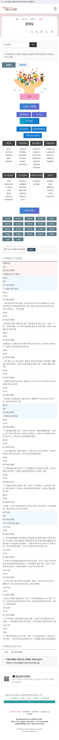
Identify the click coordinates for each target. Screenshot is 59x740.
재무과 (9, 158)
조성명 (33, 106)
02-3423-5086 (8, 340)
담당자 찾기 (35, 712)
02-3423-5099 (8, 464)
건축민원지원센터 (33, 135)
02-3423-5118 (8, 447)
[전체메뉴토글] (55, 8)
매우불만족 (45, 698)
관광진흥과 (50, 161)
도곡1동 (29, 229)
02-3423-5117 (8, 482)
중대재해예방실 (39, 129)
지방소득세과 (22, 164)
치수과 (22, 200)
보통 (28, 698)
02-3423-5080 (8, 270)
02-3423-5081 (8, 285)
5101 (5, 632)
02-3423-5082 (8, 377)
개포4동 (29, 234)
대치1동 (29, 224)
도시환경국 (8, 175)
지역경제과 (22, 152)
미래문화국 (50, 143)
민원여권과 (8, 161)
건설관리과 (22, 193)
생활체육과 (50, 158)
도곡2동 (40, 229)
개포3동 (18, 234)
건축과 (9, 190)
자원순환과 (36, 168)
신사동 (7, 219)
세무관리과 (22, 158)
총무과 (9, 149)
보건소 (50, 175)
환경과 (9, 193)
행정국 (8, 143)
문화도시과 (50, 155)
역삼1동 (7, 229)
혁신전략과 (36, 181)
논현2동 (29, 219)
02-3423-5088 (8, 594)
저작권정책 (26, 712)
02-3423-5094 (8, 427)
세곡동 (18, 239)
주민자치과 (8, 152)
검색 (33, 44)
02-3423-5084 (8, 320)
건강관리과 (50, 190)
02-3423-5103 (8, 557)
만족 (22, 698)
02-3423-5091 (8, 412)
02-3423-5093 (8, 534)
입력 (29, 702)
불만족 (36, 698)
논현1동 (18, 219)
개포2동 (7, 234)
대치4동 (51, 224)
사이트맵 (29, 714)
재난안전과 (22, 181)
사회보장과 (36, 152)
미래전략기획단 (36, 175)
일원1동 (51, 234)
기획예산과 (22, 149)
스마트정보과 (50, 152)
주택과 (9, 181)
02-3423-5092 (8, 577)
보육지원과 (36, 161)
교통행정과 (22, 184)
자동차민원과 (22, 190)
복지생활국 (36, 143)
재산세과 (22, 161)
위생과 (50, 184)
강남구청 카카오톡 (22, 676)
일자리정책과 (22, 155)
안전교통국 (22, 175)
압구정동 (40, 219)
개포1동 (51, 229)
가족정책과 (36, 164)
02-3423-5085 (8, 357)
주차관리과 (22, 187)
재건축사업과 (9, 184)
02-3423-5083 (8, 299)
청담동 (52, 219)
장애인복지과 (36, 158)
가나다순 (22, 65)
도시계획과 (8, 187)
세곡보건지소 (50, 197)
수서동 (7, 239)
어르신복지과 (36, 155)
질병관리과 (50, 187)
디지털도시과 (50, 149)
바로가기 (31, 249)
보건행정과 (50, 181)
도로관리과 (22, 197)
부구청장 (29, 121)
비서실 (39, 114)
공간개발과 (36, 184)
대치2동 (40, 224)
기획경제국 (22, 143)
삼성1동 (7, 224)
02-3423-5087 (8, 395)
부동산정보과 (9, 200)
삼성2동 (18, 224)
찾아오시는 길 (45, 712)
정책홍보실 (23, 114)
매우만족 (15, 698)
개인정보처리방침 (15, 712)
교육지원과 (8, 155)
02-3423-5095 (8, 519)
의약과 (50, 193)
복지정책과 (36, 149)
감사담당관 (23, 129)
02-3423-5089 (8, 615)
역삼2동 (18, 229)
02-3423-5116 (8, 502)
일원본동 (40, 234)
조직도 (8, 65)
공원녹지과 (8, 197)
